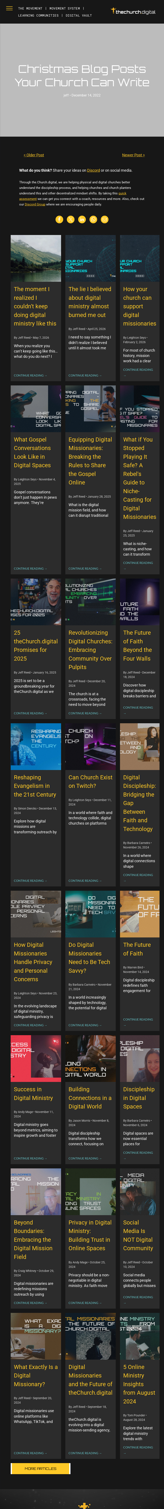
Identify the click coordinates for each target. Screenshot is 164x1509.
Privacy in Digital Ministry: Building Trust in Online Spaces (90, 1235)
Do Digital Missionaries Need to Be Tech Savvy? (89, 957)
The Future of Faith (137, 949)
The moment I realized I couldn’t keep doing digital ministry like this (35, 306)
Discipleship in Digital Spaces (139, 1098)
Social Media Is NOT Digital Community (138, 1235)
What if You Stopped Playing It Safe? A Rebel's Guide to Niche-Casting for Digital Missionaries (139, 478)
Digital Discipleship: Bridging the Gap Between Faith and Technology (139, 803)
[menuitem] (30, 8)
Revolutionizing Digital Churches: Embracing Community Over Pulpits (91, 650)
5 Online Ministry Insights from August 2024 (139, 1384)
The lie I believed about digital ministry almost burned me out (90, 302)
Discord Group (35, 204)
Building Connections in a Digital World (90, 1098)
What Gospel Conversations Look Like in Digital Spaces (32, 452)
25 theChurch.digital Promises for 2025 (36, 645)
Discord (93, 170)
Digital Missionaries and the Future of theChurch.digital (91, 1380)
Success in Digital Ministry (33, 1093)
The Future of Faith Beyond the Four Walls (137, 645)
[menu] (9, 8)
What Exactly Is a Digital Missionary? (36, 1376)
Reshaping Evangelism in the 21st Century (35, 786)
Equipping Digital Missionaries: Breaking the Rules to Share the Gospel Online (90, 461)
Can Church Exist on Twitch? (91, 782)
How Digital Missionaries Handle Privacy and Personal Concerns (33, 962)
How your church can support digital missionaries (139, 306)
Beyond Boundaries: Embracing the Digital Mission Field (33, 1239)
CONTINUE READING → (30, 375)
